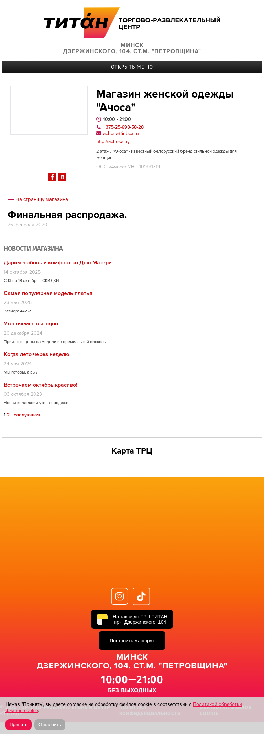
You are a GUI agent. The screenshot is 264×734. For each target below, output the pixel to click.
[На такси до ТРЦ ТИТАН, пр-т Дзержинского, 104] (132, 619)
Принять (19, 724)
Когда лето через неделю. (37, 354)
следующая (27, 415)
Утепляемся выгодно (31, 323)
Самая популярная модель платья (48, 293)
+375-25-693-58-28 (123, 127)
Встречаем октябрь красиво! (40, 384)
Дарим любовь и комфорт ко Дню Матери (58, 262)
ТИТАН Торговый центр (132, 22)
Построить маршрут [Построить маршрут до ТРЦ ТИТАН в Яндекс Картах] (132, 640)
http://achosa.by (113, 142)
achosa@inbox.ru (121, 133)
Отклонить (49, 724)
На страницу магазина (41, 199)
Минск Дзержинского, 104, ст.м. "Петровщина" (132, 48)
